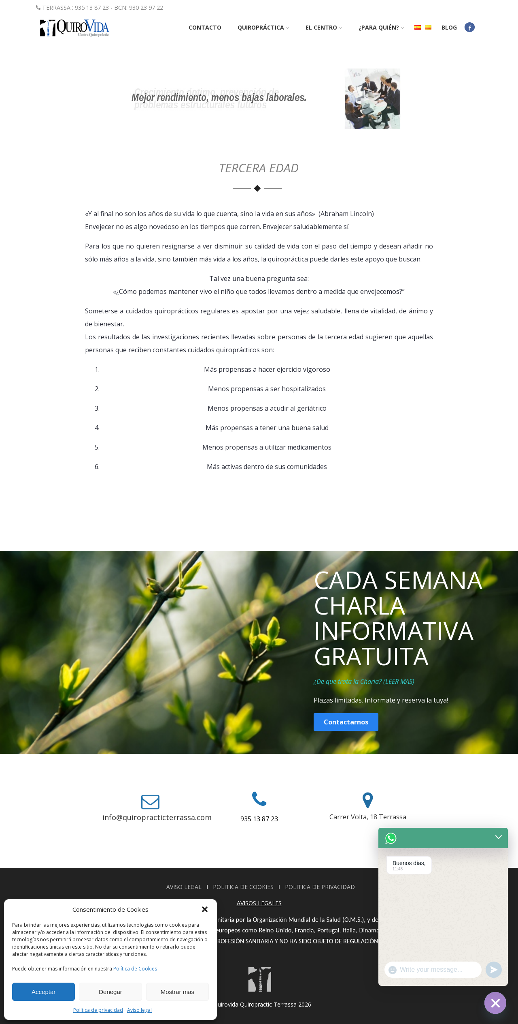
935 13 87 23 (259, 818)
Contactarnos (346, 722)
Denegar (110, 991)
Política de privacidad (98, 1010)
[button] (205, 909)
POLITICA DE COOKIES (244, 887)
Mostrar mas (177, 991)
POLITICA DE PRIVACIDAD (320, 887)
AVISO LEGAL (184, 887)
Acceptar (43, 991)
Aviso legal (139, 1010)
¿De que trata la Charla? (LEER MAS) (364, 681)
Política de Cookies (135, 968)
